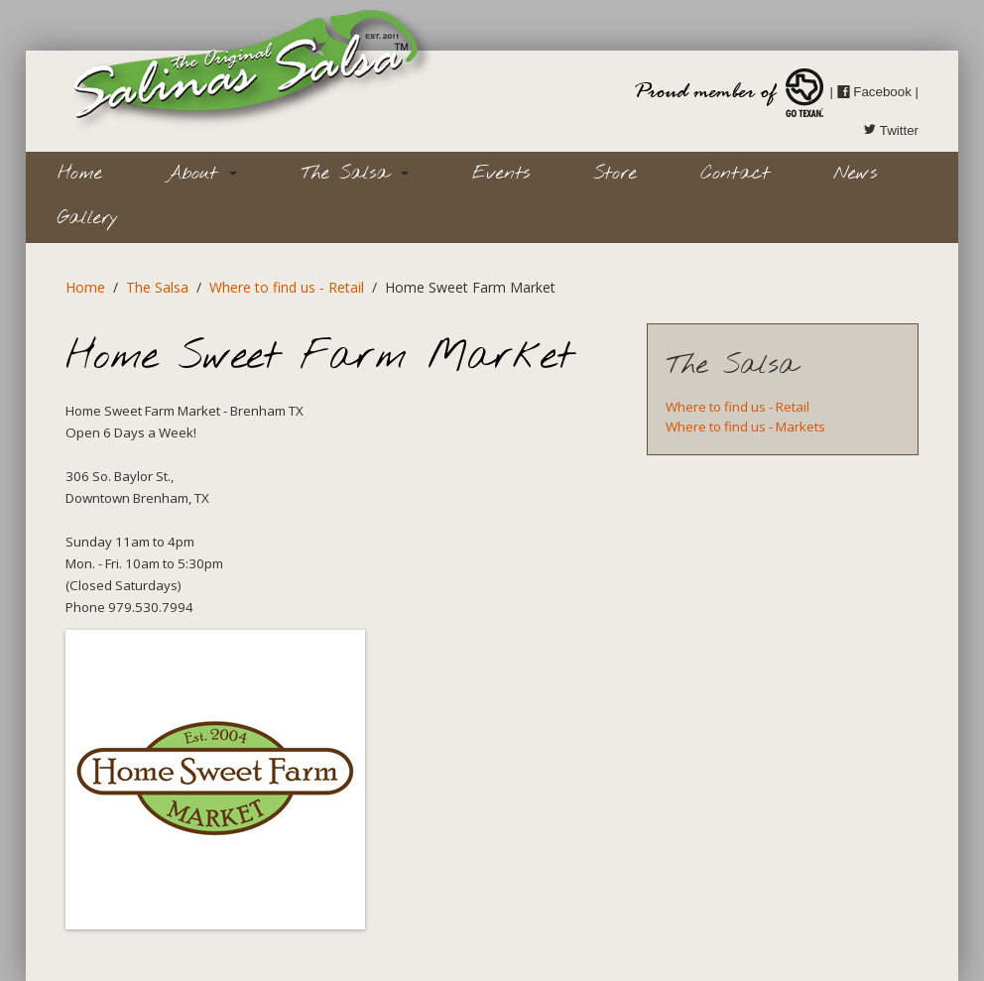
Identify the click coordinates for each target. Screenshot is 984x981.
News (855, 173)
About (201, 173)
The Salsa (355, 173)
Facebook (874, 91)
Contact (735, 173)
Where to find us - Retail (286, 287)
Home (80, 173)
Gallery (88, 218)
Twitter (891, 130)
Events (501, 173)
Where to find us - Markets (745, 426)
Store (615, 173)
